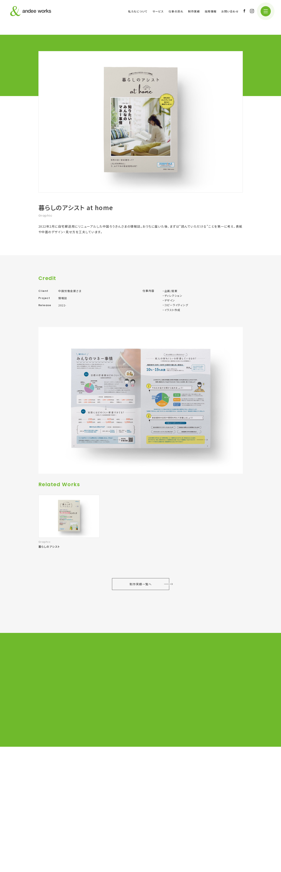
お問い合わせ (230, 11)
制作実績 (194, 11)
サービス (158, 11)
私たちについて (138, 11)
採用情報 (211, 11)
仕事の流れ (176, 11)
